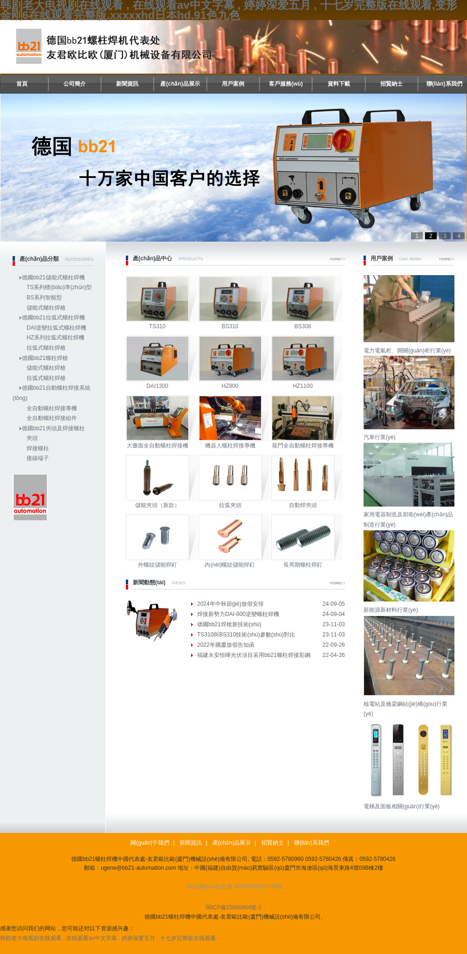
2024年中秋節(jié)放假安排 (230, 604)
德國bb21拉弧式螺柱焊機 (53, 317)
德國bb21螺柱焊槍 (45, 358)
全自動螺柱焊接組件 (52, 418)
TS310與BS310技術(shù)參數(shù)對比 (246, 634)
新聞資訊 (127, 84)
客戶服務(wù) (286, 84)
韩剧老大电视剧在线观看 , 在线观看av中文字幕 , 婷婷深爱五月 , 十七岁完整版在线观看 (108, 938)
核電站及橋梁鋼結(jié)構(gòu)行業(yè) (410, 703)
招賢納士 (391, 84)
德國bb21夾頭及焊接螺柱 (53, 428)
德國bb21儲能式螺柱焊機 (53, 277)
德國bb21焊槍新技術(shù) (229, 624)
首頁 (21, 84)
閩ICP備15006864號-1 (233, 907)
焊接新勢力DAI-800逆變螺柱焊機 (238, 614)
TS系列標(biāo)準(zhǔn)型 (59, 287)
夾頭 (32, 438)
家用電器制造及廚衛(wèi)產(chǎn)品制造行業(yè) (410, 514)
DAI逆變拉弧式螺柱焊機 (56, 328)
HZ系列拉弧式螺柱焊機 (55, 337)
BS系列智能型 (44, 297)
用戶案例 (233, 84)
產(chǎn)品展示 (179, 84)
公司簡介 (74, 84)
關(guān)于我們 (149, 842)
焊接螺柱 (38, 448)
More (337, 259)
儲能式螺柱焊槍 (46, 307)
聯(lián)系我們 (444, 84)
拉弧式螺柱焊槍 (46, 348)
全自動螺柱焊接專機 (52, 408)
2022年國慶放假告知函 (225, 645)
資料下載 (339, 84)
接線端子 (38, 458)
